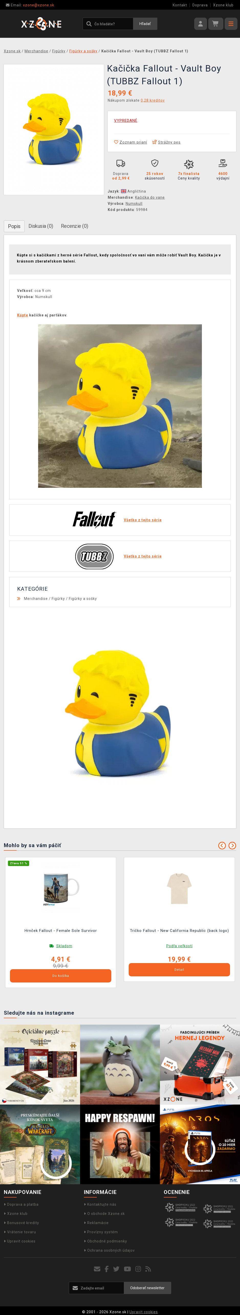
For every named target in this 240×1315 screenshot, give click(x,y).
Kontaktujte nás (100, 1204)
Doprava (200, 5)
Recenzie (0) (74, 226)
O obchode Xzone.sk (104, 1214)
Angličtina (133, 191)
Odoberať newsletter (147, 1288)
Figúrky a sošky (83, 599)
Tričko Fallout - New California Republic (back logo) (179, 930)
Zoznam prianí (130, 142)
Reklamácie (96, 1223)
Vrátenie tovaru (20, 1232)
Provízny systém (101, 1232)
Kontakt (180, 5)
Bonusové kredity (21, 1223)
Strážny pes (166, 142)
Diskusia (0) (40, 226)
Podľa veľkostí (179, 946)
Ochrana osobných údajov (109, 1250)
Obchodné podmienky (105, 1241)
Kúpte (22, 315)
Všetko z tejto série (143, 520)
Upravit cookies (20, 1241)
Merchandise (36, 599)
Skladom (64, 946)
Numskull (134, 204)
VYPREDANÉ (125, 120)
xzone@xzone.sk (30, 5)
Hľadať (145, 23)
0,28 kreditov (153, 100)
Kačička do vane (150, 197)
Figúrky (58, 599)
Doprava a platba (21, 1204)
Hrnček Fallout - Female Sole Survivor (61, 930)
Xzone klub (223, 5)
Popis (14, 226)
